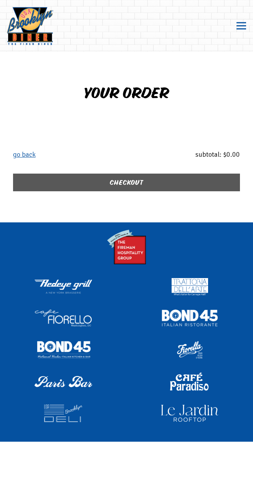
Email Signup (126, 481)
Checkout (126, 182)
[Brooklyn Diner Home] (45, 26)
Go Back (24, 154)
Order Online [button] (126, 459)
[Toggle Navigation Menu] (241, 25)
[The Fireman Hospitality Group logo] (126, 246)
